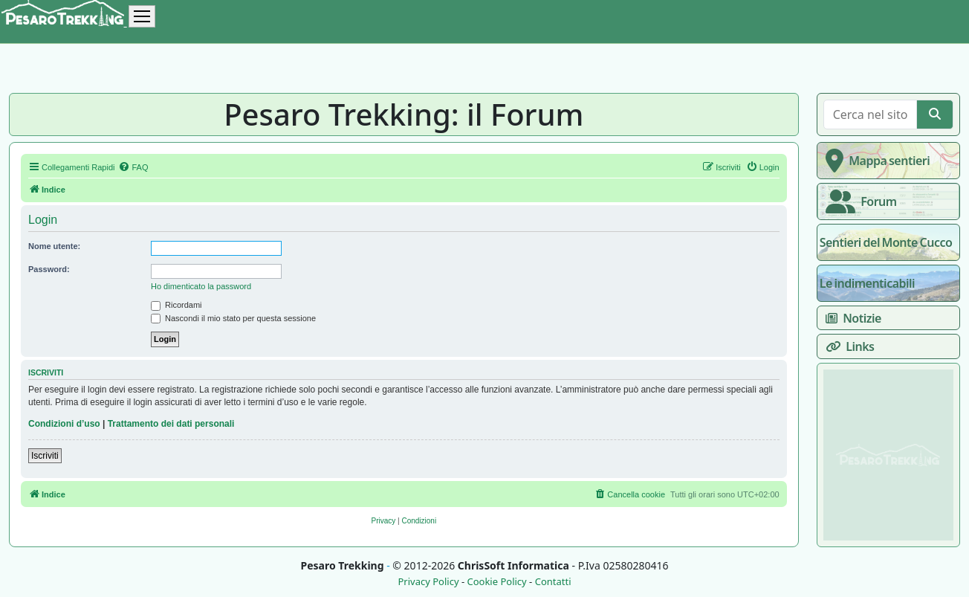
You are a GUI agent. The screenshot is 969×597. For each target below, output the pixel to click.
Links (847, 346)
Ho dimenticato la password (201, 286)
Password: (49, 269)
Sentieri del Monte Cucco (886, 242)
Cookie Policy (496, 581)
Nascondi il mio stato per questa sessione (233, 318)
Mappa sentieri (875, 160)
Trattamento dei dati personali (171, 424)
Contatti (553, 581)
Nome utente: (54, 246)
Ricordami (176, 304)
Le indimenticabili (867, 283)
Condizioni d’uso (64, 424)
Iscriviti (45, 456)
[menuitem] (133, 167)
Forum (858, 201)
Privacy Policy (428, 581)
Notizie (850, 318)
